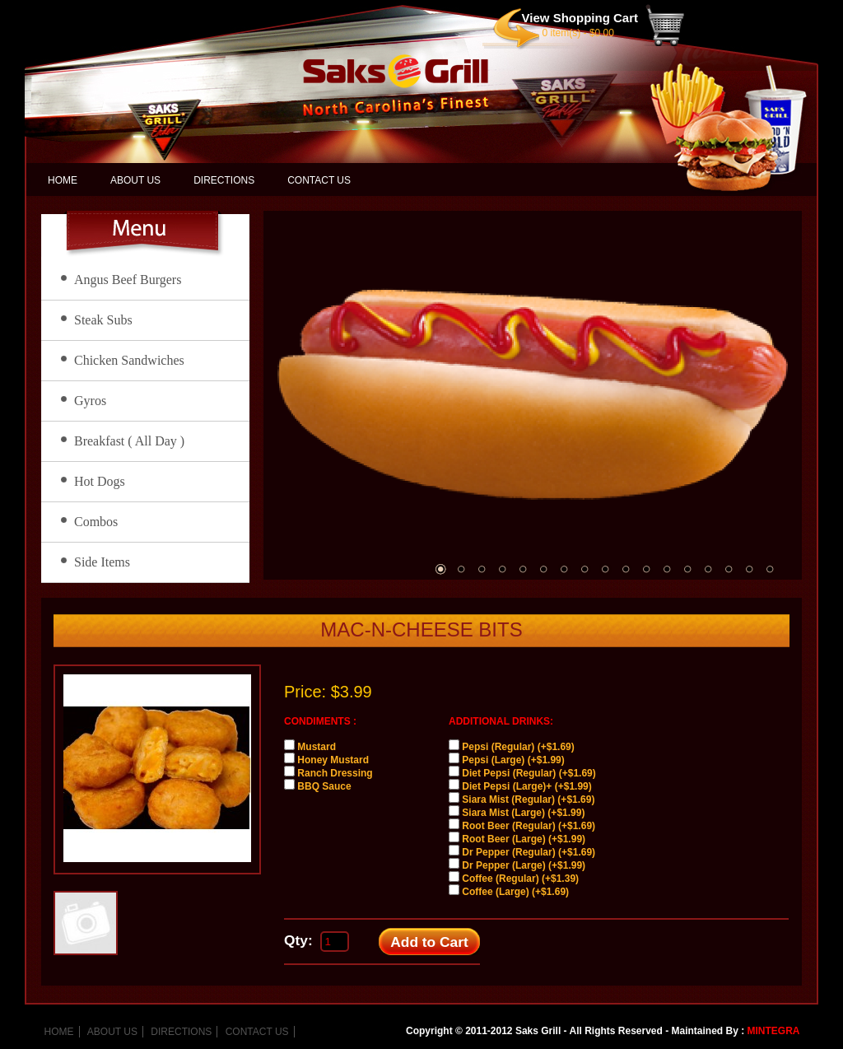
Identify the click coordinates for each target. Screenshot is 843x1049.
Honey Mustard (333, 760)
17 (770, 569)
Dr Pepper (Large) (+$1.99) (523, 865)
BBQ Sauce (324, 786)
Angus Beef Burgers (127, 280)
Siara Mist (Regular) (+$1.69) (528, 799)
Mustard (316, 747)
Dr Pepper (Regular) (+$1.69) (528, 852)
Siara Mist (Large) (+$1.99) (523, 812)
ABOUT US (135, 180)
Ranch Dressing (334, 773)
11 (646, 569)
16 (749, 569)
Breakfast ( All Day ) (129, 441)
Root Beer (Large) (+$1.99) (523, 839)
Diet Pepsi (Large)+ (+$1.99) (526, 786)
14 (708, 569)
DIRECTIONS (223, 180)
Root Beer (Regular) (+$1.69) (528, 826)
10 (626, 569)
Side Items (102, 562)
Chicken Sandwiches (129, 360)
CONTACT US (319, 180)
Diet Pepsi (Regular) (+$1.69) (528, 773)
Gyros (90, 401)
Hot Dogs (99, 481)
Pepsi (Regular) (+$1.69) (518, 747)
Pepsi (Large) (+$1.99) (513, 760)
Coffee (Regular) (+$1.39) (520, 878)
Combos (96, 522)
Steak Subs (103, 320)
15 (729, 569)
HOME (62, 180)
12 (667, 569)
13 (687, 569)
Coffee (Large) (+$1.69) (515, 891)
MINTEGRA (774, 1031)
